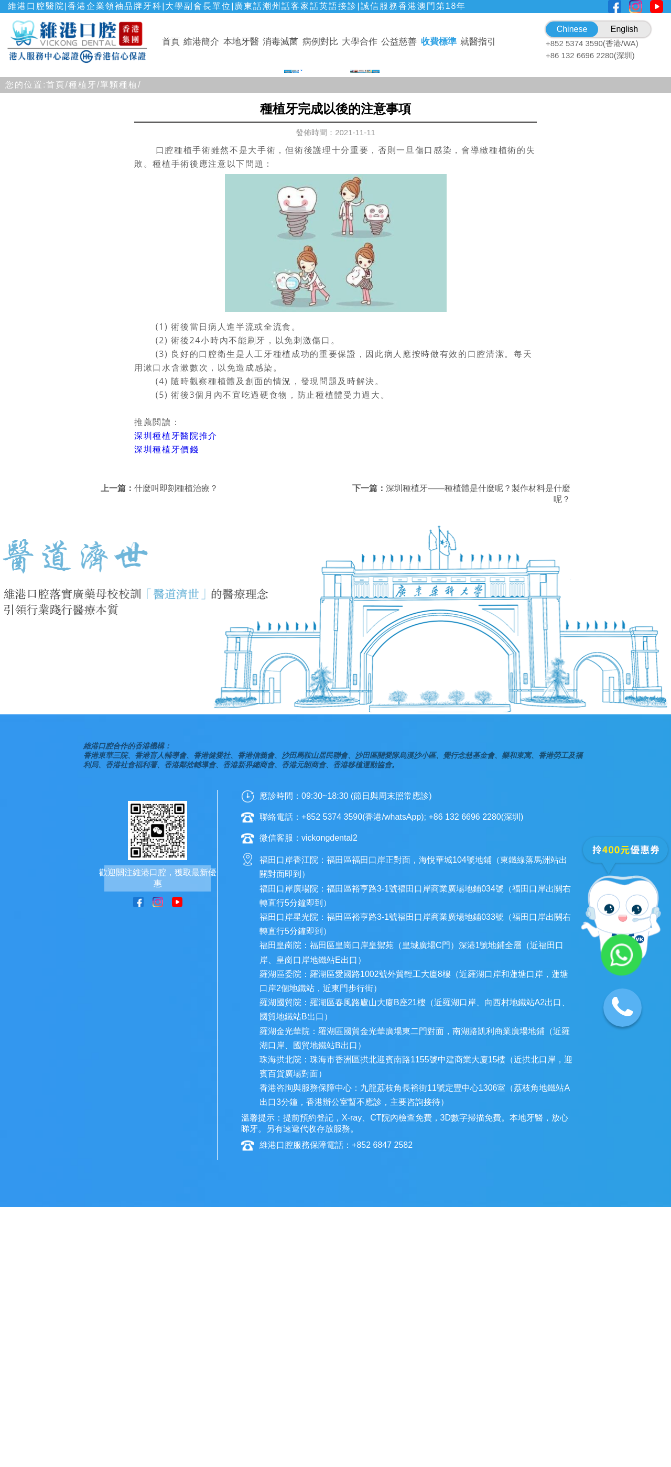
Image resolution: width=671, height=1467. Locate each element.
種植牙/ (84, 344)
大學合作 (359, 42)
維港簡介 (201, 42)
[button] (289, 323)
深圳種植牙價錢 (166, 709)
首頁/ (57, 344)
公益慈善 (399, 42)
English (624, 29)
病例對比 (320, 42)
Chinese (572, 29)
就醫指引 (478, 42)
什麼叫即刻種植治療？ (176, 748)
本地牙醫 (241, 42)
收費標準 (439, 42)
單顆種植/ (120, 344)
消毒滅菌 (280, 42)
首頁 (171, 42)
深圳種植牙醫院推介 (176, 695)
